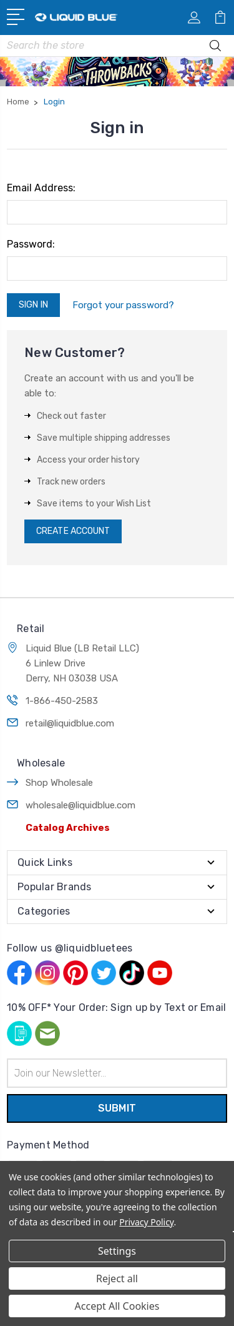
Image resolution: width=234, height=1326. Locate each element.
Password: (31, 244)
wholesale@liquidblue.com (80, 805)
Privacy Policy (146, 1222)
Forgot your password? (123, 305)
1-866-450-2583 (62, 700)
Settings (117, 1251)
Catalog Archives (68, 827)
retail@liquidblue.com (70, 723)
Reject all (117, 1278)
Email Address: (41, 188)
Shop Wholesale (59, 782)
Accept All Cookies (117, 1306)
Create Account (73, 531)
